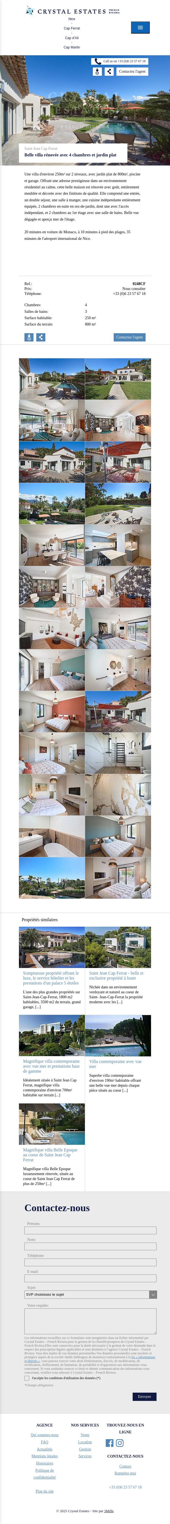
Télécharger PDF (29, 337)
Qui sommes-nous (45, 1435)
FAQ (44, 1442)
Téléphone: (35, 1256)
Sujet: (31, 1288)
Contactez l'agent (132, 71)
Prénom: (33, 1224)
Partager (40, 337)
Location (85, 1442)
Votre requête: (38, 1305)
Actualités (44, 1449)
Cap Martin (71, 47)
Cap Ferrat (72, 28)
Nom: (31, 1240)
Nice (71, 19)
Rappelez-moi (125, 1473)
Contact (125, 1466)
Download (97, 71)
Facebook (109, 1443)
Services (85, 1456)
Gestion (85, 1449)
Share (109, 71)
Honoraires (44, 1463)
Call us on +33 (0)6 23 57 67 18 (125, 61)
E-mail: (33, 1272)
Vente (85, 1435)
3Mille (109, 1511)
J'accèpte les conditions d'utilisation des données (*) (62, 1378)
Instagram (119, 1443)
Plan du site (45, 1491)
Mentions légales (45, 1456)
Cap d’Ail (72, 38)
